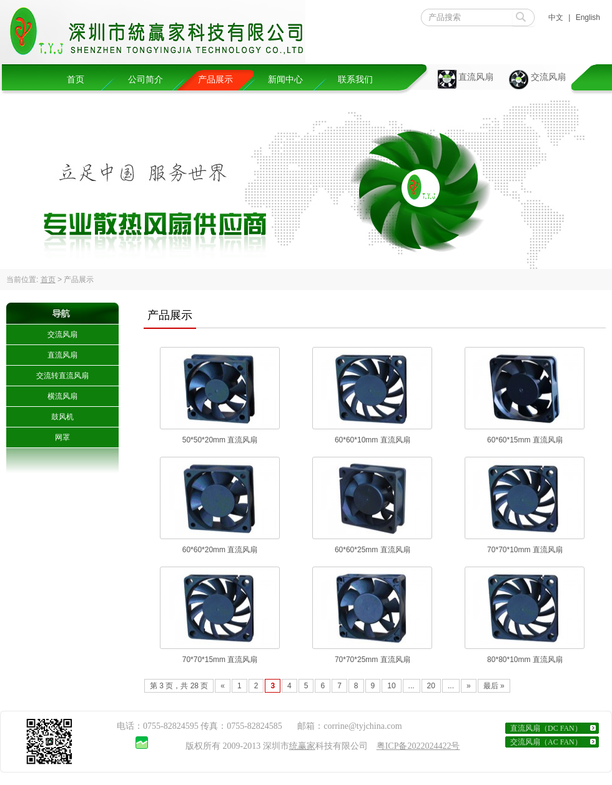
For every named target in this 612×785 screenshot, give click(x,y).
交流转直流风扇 (62, 375)
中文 (555, 17)
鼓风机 (62, 416)
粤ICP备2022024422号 (418, 746)
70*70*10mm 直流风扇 (525, 549)
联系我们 (355, 79)
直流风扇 (475, 77)
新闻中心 (285, 79)
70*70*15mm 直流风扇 (220, 659)
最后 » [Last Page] (494, 685)
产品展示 (215, 79)
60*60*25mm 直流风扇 (372, 549)
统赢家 (302, 746)
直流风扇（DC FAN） (546, 728)
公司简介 (145, 79)
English (588, 17)
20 (431, 685)
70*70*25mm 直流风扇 (372, 659)
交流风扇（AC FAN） (546, 742)
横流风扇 (62, 396)
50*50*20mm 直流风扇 (220, 440)
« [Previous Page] (222, 685)
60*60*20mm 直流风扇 (220, 549)
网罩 (62, 437)
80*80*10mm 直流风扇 (525, 659)
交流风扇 (548, 77)
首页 (75, 79)
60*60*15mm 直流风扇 (525, 440)
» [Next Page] (468, 685)
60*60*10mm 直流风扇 (372, 440)
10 (391, 685)
